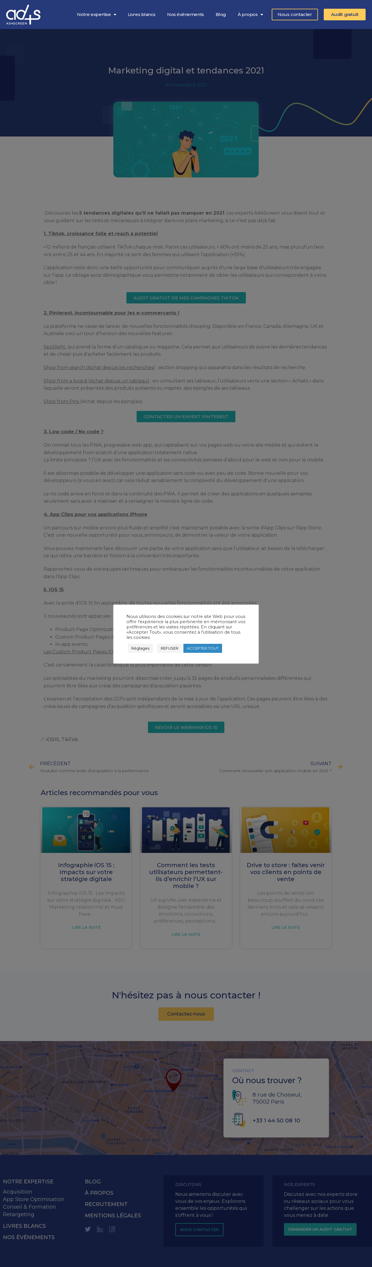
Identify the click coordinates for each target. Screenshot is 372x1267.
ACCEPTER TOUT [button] (203, 648)
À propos (250, 14)
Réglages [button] (140, 648)
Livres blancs (141, 14)
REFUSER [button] (169, 648)
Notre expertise (96, 14)
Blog (221, 14)
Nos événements (185, 14)
